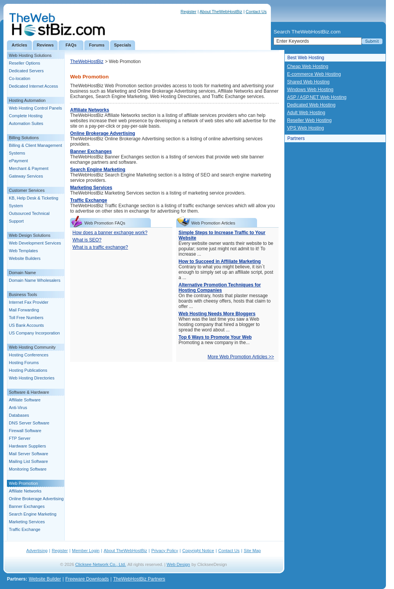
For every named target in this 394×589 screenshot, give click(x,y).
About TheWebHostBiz (221, 11)
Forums (96, 45)
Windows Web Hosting (310, 89)
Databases (19, 415)
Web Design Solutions (29, 235)
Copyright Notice (198, 550)
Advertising (36, 550)
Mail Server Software (28, 453)
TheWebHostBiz (86, 61)
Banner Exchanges (27, 506)
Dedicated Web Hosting (311, 105)
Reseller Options (24, 63)
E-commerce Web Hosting (314, 74)
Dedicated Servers (26, 70)
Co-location (19, 78)
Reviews (45, 45)
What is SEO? (86, 240)
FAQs (71, 45)
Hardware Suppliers (27, 446)
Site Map (252, 550)
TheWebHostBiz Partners (139, 579)
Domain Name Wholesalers (34, 280)
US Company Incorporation (34, 333)
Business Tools (23, 294)
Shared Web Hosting (308, 82)
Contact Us (256, 11)
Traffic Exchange (24, 529)
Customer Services (27, 190)
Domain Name (22, 272)
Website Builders (24, 258)
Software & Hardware (29, 392)
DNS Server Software (29, 423)
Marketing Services (27, 521)
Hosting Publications (28, 370)
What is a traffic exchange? (100, 247)
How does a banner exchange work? (109, 232)
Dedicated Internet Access (33, 86)
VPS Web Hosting (305, 128)
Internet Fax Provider (28, 302)
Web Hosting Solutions (30, 55)
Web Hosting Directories (31, 378)
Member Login (86, 550)
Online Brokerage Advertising (36, 498)
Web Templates (23, 250)
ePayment (18, 160)
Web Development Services (35, 243)
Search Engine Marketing (33, 514)
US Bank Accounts (26, 325)
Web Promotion (23, 483)
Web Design (178, 564)
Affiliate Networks (25, 491)
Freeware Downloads (87, 579)
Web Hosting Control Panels (35, 108)
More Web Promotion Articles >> (241, 356)
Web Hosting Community (32, 347)
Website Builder (45, 579)
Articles (19, 45)
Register (188, 11)
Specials (122, 45)
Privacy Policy (164, 550)
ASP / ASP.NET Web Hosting (317, 97)
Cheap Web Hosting (307, 66)
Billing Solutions (24, 137)
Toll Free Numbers (26, 317)
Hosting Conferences (28, 355)
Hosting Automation (27, 100)
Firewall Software (25, 430)
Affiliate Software (24, 400)
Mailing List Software (28, 461)
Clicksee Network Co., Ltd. (100, 564)
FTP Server (19, 438)
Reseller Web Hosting (309, 120)
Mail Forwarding (24, 310)
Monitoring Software (28, 469)
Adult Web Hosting (306, 112)
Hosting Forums (24, 362)
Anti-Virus (18, 407)
